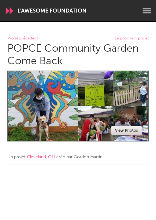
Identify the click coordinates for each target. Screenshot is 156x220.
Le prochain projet (132, 38)
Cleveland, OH (41, 157)
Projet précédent (22, 38)
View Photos (126, 130)
